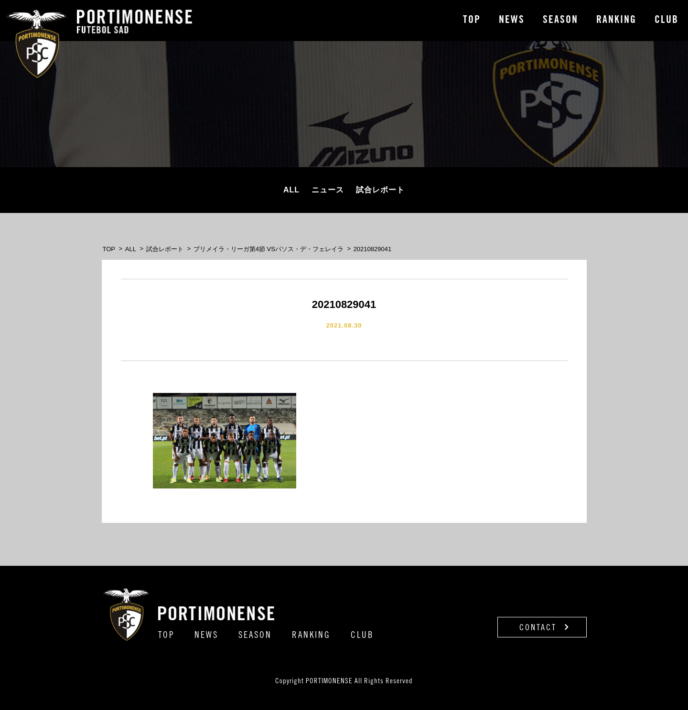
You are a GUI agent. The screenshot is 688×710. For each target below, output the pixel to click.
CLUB (666, 20)
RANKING (616, 20)
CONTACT (544, 627)
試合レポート (380, 190)
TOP (472, 20)
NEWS (512, 20)
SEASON (560, 20)
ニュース (328, 190)
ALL (291, 190)
